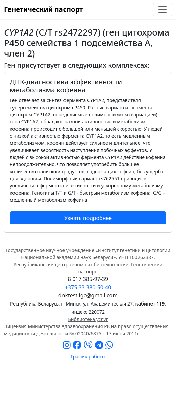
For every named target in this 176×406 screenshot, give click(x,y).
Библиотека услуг (88, 319)
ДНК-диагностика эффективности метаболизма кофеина (66, 85)
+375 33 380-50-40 (88, 287)
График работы (88, 356)
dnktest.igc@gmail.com (88, 295)
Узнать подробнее (88, 218)
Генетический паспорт (43, 9)
